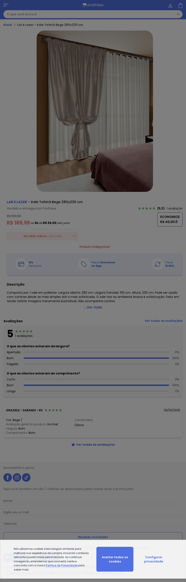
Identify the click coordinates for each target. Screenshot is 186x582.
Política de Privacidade (62, 565)
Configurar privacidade (153, 559)
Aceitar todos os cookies (115, 559)
